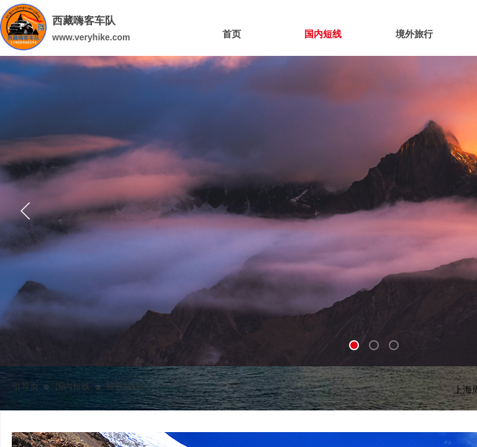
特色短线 (123, 386)
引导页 (25, 386)
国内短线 (72, 386)
